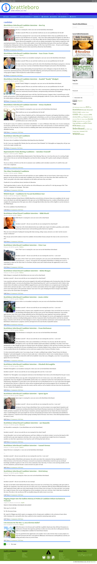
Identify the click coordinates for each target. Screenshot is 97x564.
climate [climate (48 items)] (87, 112)
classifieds (63, 17)
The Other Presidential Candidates (16, 171)
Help (96, 1)
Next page (13, 544)
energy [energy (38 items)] (81, 117)
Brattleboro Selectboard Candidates (17, 136)
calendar (46, 17)
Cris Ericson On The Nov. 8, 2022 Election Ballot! (22, 523)
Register (80, 101)
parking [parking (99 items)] (78, 123)
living (5, 555)
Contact (61, 553)
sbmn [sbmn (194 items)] (79, 126)
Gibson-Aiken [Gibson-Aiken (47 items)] (84, 119)
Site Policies (62, 556)
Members (61, 554)
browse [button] (36, 17)
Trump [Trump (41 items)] (90, 129)
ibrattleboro (7, 559)
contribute (13, 17)
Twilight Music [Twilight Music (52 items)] (76, 131)
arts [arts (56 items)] (73, 107)
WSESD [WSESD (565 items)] (76, 133)
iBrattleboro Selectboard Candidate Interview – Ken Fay (24, 25)
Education (24, 196)
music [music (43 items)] (86, 121)
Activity (61, 555)
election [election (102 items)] (75, 117)
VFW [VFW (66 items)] (86, 131)
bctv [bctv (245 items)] (87, 107)
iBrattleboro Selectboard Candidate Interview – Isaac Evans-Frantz (28, 53)
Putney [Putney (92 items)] (90, 123)
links (23, 554)
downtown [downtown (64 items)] (86, 114)
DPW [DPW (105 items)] (90, 114)
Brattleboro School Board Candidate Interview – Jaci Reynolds (27, 423)
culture (6, 554)
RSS (93, 1)
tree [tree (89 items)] (88, 129)
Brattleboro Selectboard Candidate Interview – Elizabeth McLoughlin (29, 364)
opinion (6, 556)
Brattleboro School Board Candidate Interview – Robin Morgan (27, 271)
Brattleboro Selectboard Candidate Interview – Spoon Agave (26, 394)
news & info (7, 553)
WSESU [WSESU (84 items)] (82, 134)
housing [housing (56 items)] (78, 121)
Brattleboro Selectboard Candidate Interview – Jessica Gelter (26, 297)
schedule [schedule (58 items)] (83, 125)
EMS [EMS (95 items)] (79, 117)
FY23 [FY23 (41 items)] (76, 119)
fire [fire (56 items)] (89, 117)
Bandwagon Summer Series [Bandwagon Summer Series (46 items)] (80, 107)
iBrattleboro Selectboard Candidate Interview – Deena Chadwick (27, 105)
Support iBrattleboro (64, 559)
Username (75, 83)
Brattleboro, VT (5, 1)
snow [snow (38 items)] (86, 129)
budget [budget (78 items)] (79, 112)
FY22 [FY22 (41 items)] (74, 119)
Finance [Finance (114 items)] (85, 117)
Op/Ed (22, 502)
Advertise (61, 558)
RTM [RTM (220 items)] (74, 125)
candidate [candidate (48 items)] (83, 112)
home (7, 17)
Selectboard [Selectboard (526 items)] (78, 128)
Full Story (20, 50)
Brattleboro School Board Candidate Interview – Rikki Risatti (26, 213)
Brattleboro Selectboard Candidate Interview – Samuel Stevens (27, 445)
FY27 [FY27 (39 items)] (80, 119)
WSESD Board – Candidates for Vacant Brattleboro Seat (24, 194)
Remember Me (77, 97)
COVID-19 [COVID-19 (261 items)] (77, 114)
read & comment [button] (25, 17)
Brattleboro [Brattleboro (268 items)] (77, 109)
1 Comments (14, 132)
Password (75, 91)
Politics (22, 27)
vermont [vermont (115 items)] (82, 131)
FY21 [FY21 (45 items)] (91, 117)
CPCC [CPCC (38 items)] (82, 114)
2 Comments (14, 167)
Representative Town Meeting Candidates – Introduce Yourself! (27, 152)
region (5, 558)
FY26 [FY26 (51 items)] (78, 119)
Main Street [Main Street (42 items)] (83, 121)
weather (54, 17)
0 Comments (13, 50)
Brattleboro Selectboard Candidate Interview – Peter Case (25, 245)
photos (74, 17)
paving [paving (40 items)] (82, 123)
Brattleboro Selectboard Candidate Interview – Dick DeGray (26, 471)
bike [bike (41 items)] (90, 107)
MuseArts (93, 562)
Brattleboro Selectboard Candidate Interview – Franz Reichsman (27, 328)
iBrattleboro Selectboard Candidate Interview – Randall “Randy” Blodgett (31, 79)
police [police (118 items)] (86, 123)
